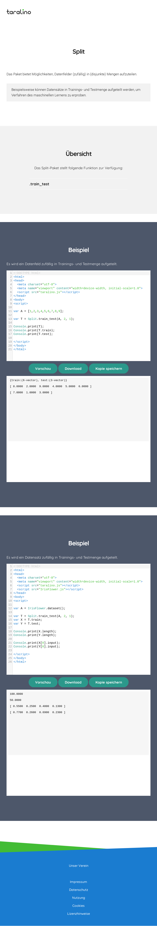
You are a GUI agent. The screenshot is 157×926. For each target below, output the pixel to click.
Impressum (78, 882)
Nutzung (78, 898)
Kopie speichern (108, 369)
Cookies (78, 906)
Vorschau (43, 369)
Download (73, 369)
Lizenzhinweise (78, 914)
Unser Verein (78, 866)
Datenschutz (78, 890)
